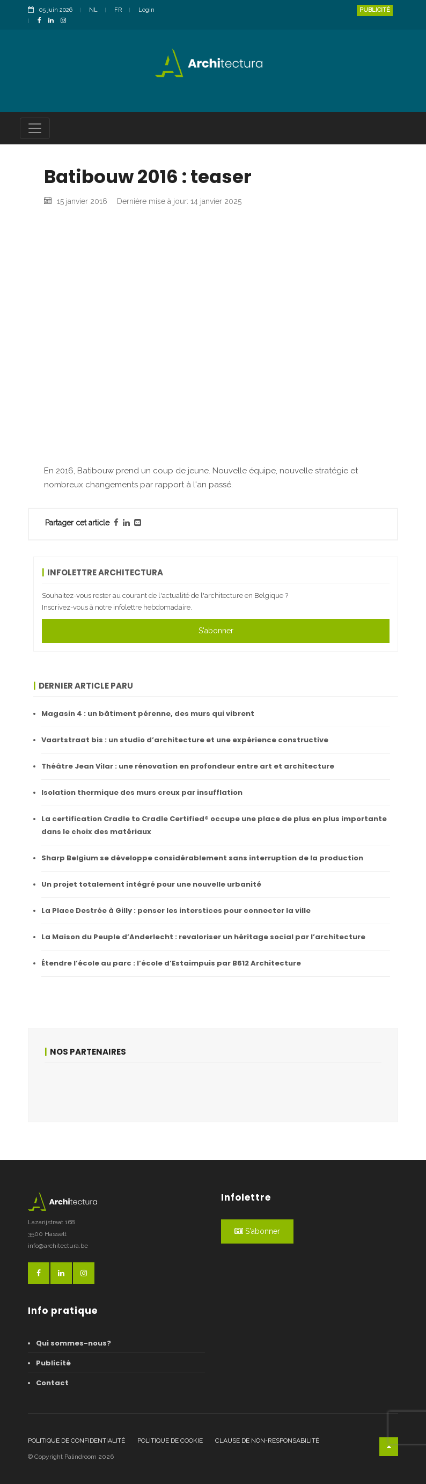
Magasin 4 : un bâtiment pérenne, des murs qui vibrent (147, 713)
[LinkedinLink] (53, 21)
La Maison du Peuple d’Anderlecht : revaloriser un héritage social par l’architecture (203, 937)
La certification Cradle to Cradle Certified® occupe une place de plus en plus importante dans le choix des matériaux (214, 825)
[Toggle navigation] (35, 128)
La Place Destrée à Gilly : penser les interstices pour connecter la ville (176, 910)
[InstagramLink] (66, 21)
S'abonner (216, 630)
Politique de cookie (170, 1440)
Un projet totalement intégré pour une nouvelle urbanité (151, 884)
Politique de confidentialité (76, 1440)
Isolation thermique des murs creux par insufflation (142, 792)
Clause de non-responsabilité (267, 1440)
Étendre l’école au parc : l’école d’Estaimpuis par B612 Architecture (171, 963)
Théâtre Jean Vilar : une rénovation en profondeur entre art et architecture (187, 766)
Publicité (374, 9)
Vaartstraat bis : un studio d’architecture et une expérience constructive (184, 740)
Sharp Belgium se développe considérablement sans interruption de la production (202, 858)
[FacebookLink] (42, 21)
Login (146, 9)
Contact (52, 1383)
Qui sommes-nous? (73, 1343)
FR (118, 9)
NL (93, 9)
